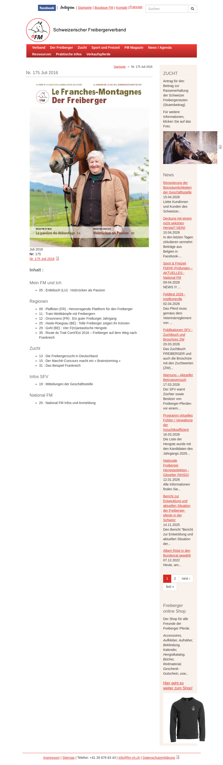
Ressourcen (41, 54)
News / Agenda (160, 47)
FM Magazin (133, 47)
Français (136, 7)
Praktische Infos (69, 54)
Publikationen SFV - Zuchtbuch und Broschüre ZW (178, 334)
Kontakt (121, 8)
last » (170, 586)
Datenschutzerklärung (159, 758)
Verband (38, 47)
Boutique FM (104, 8)
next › (186, 578)
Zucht (82, 47)
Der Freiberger (61, 47)
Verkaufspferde (98, 54)
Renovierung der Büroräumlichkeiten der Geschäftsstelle (177, 187)
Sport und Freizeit (105, 47)
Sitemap (68, 758)
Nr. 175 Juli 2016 (42, 259)
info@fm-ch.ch (129, 758)
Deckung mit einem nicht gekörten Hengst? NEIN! (177, 223)
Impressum (51, 758)
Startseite (85, 8)
